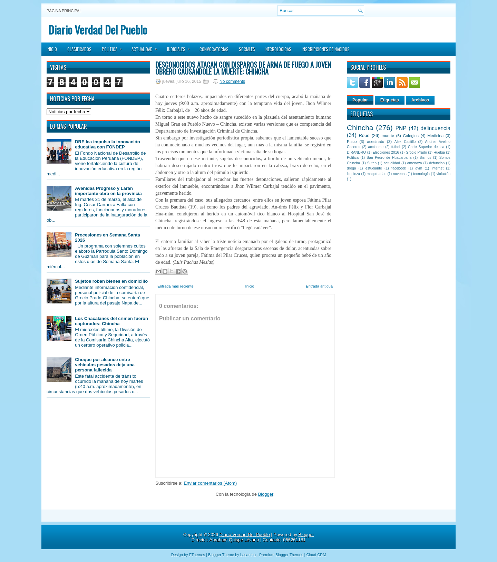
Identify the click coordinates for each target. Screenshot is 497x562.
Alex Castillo (405, 142)
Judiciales (180, 46)
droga (351, 168)
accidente (375, 147)
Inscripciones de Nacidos (326, 49)
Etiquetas (389, 100)
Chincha (360, 128)
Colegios (410, 135)
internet (437, 168)
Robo (364, 135)
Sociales (247, 49)
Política (114, 46)
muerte (388, 135)
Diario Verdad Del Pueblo (97, 29)
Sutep (372, 163)
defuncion (437, 163)
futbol (395, 147)
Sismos (425, 157)
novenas (400, 174)
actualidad (392, 163)
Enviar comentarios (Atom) (210, 483)
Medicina (435, 135)
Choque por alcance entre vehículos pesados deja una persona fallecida (105, 364)
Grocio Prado (416, 152)
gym (419, 168)
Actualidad (146, 46)
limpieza (353, 174)
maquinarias (377, 174)
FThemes (197, 555)
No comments (232, 81)
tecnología (421, 174)
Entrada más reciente (175, 286)
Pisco (352, 141)
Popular (360, 100)
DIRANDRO (356, 152)
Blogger (265, 494)
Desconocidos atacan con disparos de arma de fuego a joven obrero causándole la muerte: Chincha (243, 68)
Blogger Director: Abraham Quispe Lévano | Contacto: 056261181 (253, 537)
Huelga (439, 152)
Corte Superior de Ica (426, 147)
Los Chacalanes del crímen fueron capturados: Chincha (111, 321)
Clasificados (79, 49)
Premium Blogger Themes (281, 555)
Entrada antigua (319, 286)
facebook (398, 168)
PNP (401, 128)
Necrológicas (278, 49)
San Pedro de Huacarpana (389, 157)
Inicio (52, 49)
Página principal (64, 11)
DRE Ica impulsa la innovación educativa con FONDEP (107, 144)
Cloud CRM (316, 555)
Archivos (420, 100)
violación (443, 174)
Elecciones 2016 (386, 152)
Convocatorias (213, 49)
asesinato (375, 141)
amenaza (414, 163)
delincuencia (435, 128)
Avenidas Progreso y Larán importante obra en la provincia (108, 191)
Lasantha (248, 555)
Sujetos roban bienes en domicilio (111, 281)
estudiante (374, 168)
